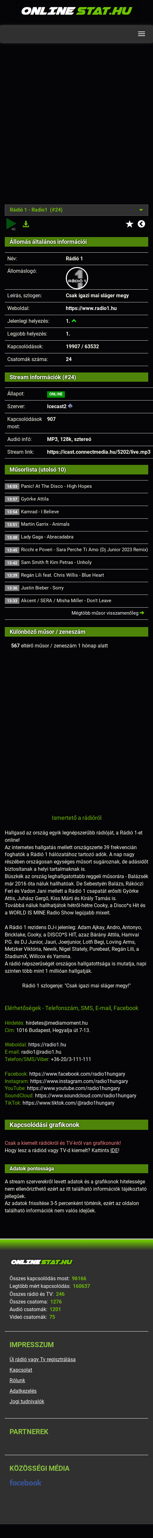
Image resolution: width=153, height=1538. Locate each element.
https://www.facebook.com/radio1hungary (77, 1074)
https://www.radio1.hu (91, 308)
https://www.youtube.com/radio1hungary (73, 1088)
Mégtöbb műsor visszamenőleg (108, 613)
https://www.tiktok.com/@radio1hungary (69, 1103)
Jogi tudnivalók (27, 1401)
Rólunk (17, 1380)
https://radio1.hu (47, 1045)
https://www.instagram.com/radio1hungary (79, 1081)
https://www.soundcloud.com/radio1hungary (85, 1096)
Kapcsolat (21, 1370)
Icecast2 (56, 406)
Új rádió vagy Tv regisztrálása (43, 1359)
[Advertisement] (75, 128)
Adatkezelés (23, 1391)
